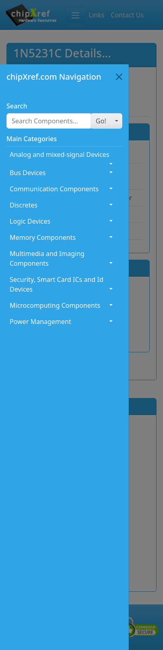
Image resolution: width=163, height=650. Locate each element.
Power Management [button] (40, 321)
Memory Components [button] (43, 237)
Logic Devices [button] (30, 221)
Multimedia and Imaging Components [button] (47, 258)
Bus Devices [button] (28, 172)
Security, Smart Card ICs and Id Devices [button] (56, 284)
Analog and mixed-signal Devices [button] (59, 154)
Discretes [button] (24, 205)
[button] (100, 121)
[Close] (119, 76)
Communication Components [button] (54, 188)
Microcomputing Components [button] (55, 305)
